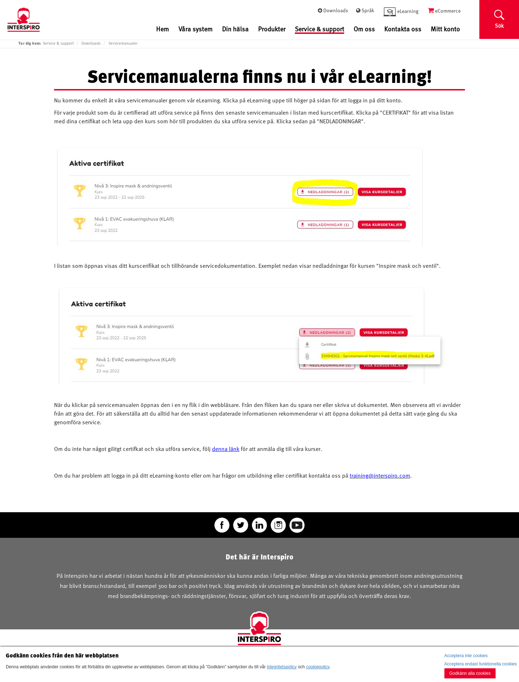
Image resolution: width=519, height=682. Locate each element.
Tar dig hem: (29, 43)
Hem (162, 28)
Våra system (195, 28)
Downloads (91, 43)
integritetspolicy (282, 666)
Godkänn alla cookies (470, 673)
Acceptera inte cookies (466, 655)
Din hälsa (235, 28)
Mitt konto (445, 28)
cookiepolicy (317, 666)
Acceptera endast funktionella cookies (480, 663)
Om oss (364, 28)
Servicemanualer (123, 43)
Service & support (319, 29)
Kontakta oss (402, 28)
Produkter (271, 28)
